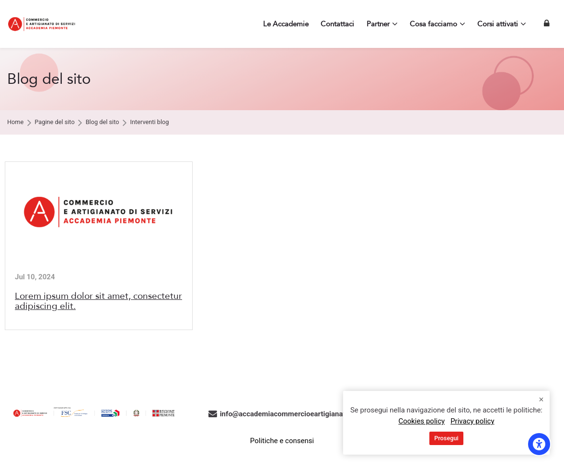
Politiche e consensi (282, 440)
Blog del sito (102, 122)
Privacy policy (472, 421)
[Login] (547, 23)
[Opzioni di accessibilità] (539, 444)
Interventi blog (149, 122)
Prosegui (446, 438)
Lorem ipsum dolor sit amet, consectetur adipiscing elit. (98, 301)
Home (15, 122)
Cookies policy (421, 421)
